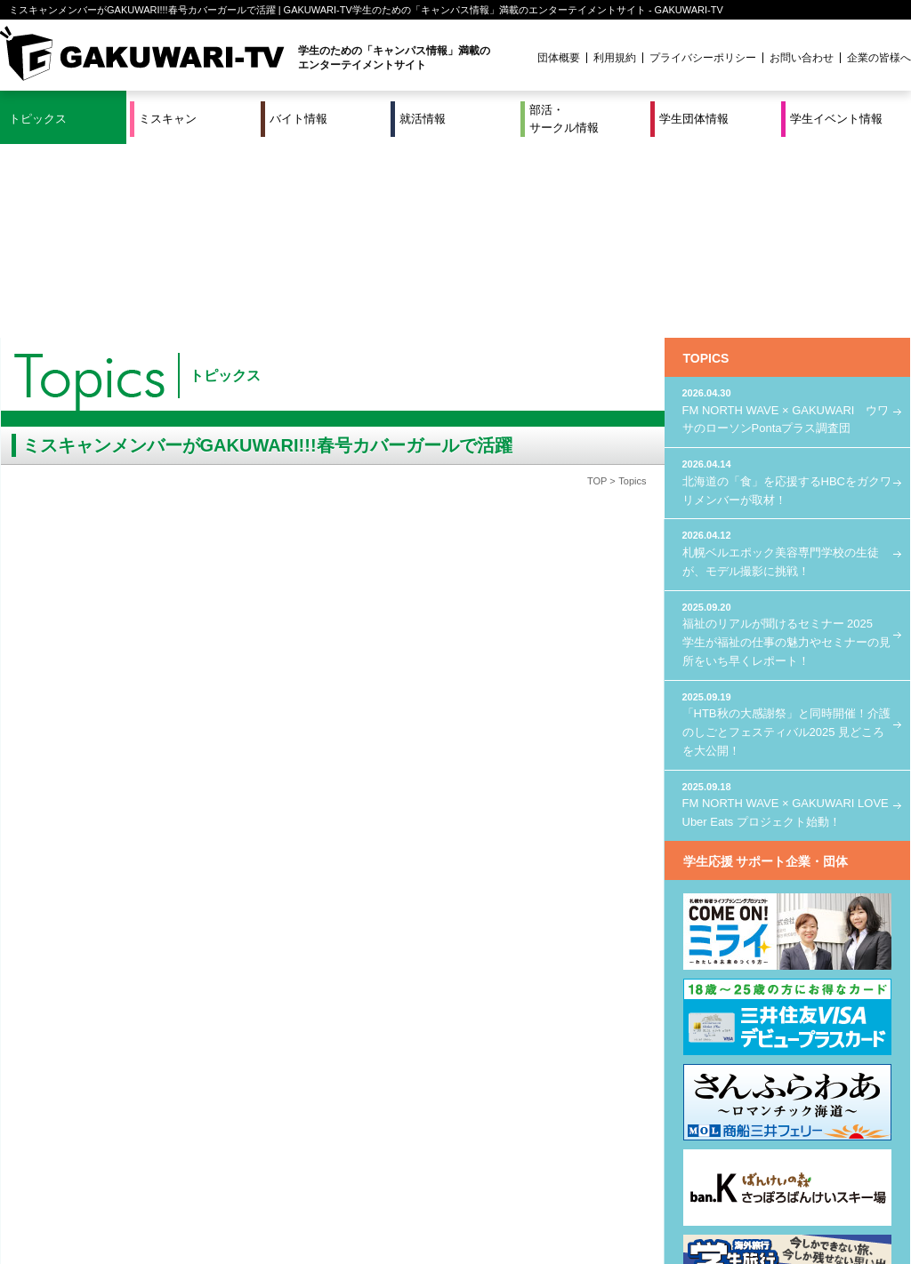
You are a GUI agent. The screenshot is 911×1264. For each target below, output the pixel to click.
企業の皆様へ (879, 58)
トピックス (38, 118)
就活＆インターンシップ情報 (245, 1191)
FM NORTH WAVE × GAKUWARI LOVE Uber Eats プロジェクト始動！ (787, 609)
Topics (632, 287)
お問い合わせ (802, 58)
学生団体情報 (694, 118)
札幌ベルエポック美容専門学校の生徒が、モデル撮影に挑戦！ (787, 358)
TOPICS (706, 164)
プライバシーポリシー (702, 58)
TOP (597, 287)
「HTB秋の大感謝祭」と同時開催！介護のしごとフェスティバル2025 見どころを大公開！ (787, 529)
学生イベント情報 (836, 118)
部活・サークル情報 (564, 118)
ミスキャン (168, 118)
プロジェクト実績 (335, 1213)
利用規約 (614, 58)
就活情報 (422, 118)
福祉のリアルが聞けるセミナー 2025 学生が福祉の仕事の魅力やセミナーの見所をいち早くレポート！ (787, 439)
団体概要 (558, 58)
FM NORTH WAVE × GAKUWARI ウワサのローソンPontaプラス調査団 (787, 216)
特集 (335, 1191)
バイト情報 (298, 118)
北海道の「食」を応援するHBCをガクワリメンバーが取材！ (787, 287)
